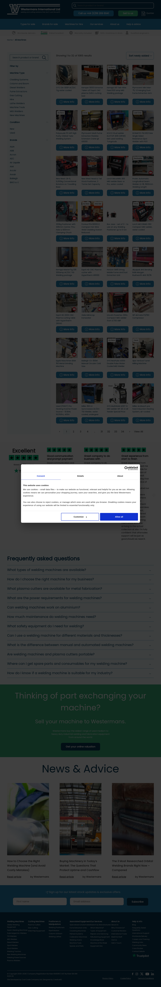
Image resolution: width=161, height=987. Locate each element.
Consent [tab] (41, 476)
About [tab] (120, 476)
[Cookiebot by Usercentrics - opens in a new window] (126, 468)
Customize (80, 517)
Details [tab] (80, 476)
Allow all (119, 517)
